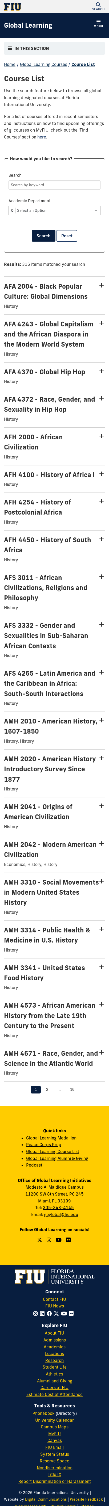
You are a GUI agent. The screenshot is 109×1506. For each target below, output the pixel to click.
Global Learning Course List (52, 1151)
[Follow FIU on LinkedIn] (43, 1313)
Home (9, 64)
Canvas (54, 1440)
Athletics (54, 1374)
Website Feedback (86, 1499)
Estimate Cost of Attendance (54, 1394)
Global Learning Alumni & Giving (57, 1158)
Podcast (34, 1165)
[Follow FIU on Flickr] (72, 1313)
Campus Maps (54, 1426)
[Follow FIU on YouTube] (65, 1313)
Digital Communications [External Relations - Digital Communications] (46, 1499)
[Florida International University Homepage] (29, 6)
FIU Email (54, 1447)
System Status (54, 1454)
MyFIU (54, 1433)
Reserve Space (54, 1460)
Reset (66, 235)
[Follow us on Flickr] (69, 1240)
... (59, 1089)
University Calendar (54, 1420)
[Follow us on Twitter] (40, 1240)
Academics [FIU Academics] (55, 1346)
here (41, 137)
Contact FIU (54, 1299)
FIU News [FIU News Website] (54, 1306)
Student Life (55, 1367)
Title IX (54, 1474)
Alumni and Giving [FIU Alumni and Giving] (54, 1380)
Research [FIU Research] (54, 1360)
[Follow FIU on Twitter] (57, 1313)
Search (44, 235)
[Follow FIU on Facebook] (50, 1313)
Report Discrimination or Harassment (54, 1481)
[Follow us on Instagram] (50, 1240)
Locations (54, 1353)
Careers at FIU (54, 1387)
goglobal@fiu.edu (61, 1214)
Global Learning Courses (43, 64)
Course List (83, 64)
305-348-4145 (58, 1207)
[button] (98, 7)
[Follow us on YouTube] (59, 1240)
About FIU (54, 1333)
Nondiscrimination (54, 1467)
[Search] (54, 185)
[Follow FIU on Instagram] (36, 1313)
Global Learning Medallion (51, 1138)
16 (72, 1089)
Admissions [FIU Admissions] (54, 1340)
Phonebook (44, 1413)
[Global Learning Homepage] (28, 25)
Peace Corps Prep (43, 1144)
